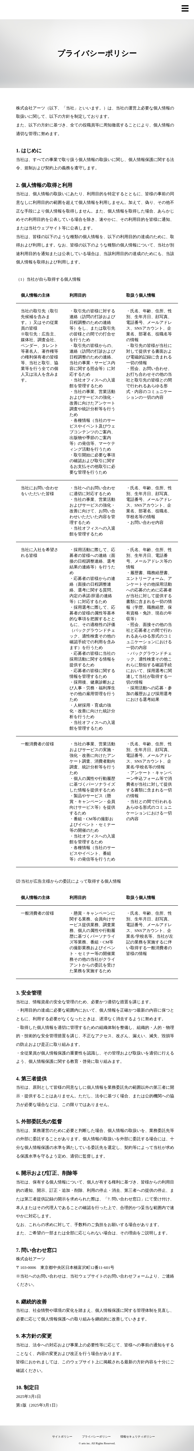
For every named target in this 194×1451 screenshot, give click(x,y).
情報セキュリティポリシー (137, 1436)
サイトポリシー (62, 1436)
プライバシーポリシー (96, 1436)
